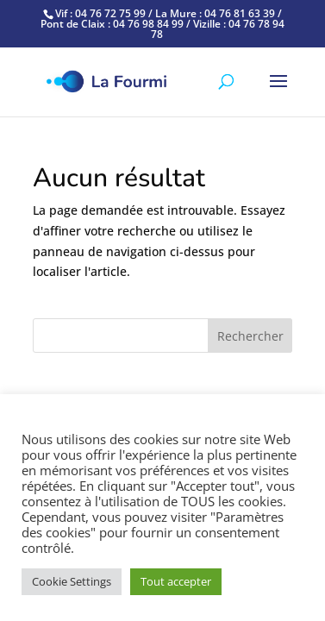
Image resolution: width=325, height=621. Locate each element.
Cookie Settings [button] (71, 581)
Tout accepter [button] (176, 581)
